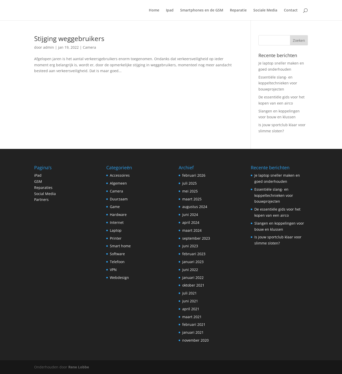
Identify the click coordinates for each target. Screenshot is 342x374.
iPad (38, 175)
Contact (291, 10)
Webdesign (119, 277)
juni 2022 (190, 269)
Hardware (118, 214)
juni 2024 (190, 214)
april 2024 (190, 222)
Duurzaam (119, 199)
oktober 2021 (193, 285)
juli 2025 (189, 183)
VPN (113, 269)
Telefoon (117, 261)
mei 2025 (190, 191)
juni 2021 (190, 301)
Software (117, 253)
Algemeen (118, 183)
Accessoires (120, 175)
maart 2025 (192, 199)
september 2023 (196, 238)
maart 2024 (192, 230)
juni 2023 (190, 245)
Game (115, 206)
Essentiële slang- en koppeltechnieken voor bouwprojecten (277, 83)
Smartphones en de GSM (201, 10)
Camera (89, 47)
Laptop (116, 230)
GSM (38, 181)
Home (154, 10)
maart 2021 (192, 316)
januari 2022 (193, 277)
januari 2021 (193, 332)
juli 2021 (189, 293)
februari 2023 (193, 253)
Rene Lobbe (78, 367)
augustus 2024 (194, 206)
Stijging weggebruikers (69, 38)
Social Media (45, 193)
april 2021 (190, 308)
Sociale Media (265, 10)
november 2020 (195, 340)
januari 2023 (193, 261)
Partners (41, 199)
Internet (117, 222)
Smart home (120, 245)
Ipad (170, 10)
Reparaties (43, 187)
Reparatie (238, 10)
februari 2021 (193, 324)
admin (48, 47)
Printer (116, 238)
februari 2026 (193, 175)
